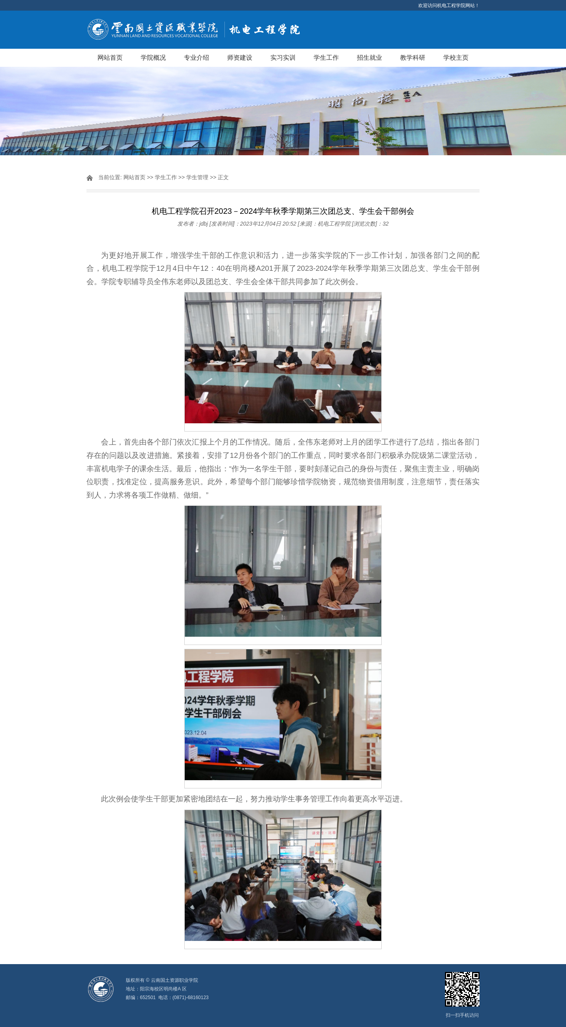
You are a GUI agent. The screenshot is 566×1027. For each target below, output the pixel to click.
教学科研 (412, 57)
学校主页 (456, 57)
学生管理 (197, 177)
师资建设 (239, 57)
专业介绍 (196, 57)
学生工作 (326, 57)
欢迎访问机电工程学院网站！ (449, 5)
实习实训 (283, 57)
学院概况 (153, 57)
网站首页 (110, 57)
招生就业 (369, 57)
